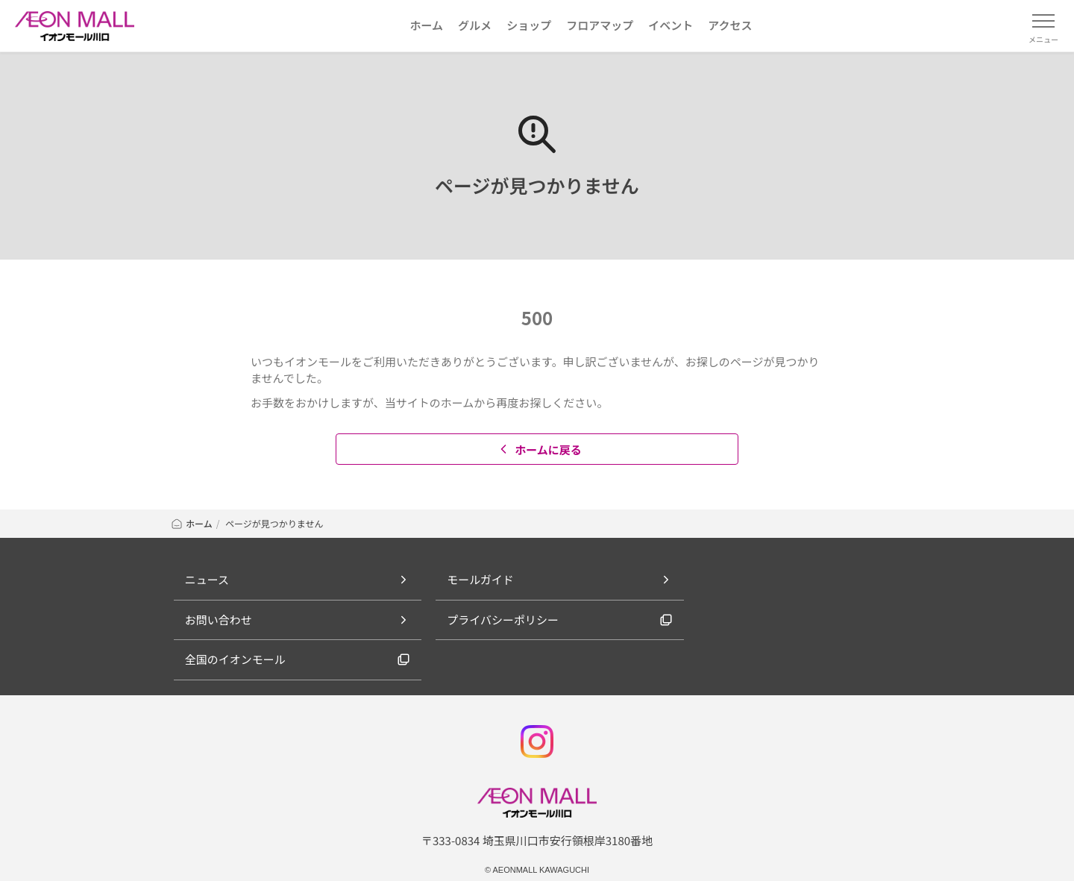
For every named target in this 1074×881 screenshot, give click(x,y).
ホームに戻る (539, 449)
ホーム (191, 523)
